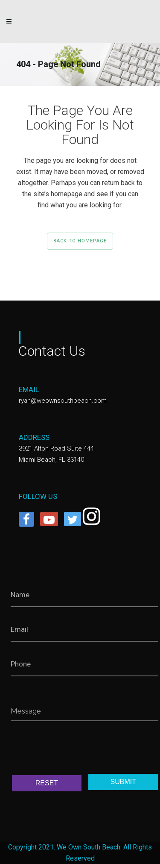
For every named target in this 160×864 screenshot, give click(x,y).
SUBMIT (123, 781)
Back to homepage (80, 241)
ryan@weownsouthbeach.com (63, 400)
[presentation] (75, 750)
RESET (46, 783)
